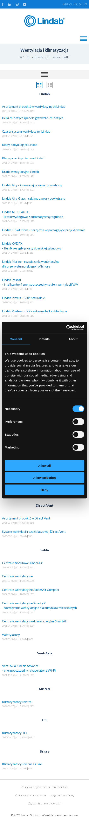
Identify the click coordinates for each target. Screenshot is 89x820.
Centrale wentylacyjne (44, 578)
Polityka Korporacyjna (30, 795)
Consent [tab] (16, 339)
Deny (44, 489)
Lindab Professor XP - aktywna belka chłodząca (44, 313)
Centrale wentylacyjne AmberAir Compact (44, 592)
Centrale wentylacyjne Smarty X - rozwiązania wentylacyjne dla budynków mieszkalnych (44, 608)
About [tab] (73, 339)
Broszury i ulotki (58, 57)
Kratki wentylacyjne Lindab (44, 174)
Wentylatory (44, 637)
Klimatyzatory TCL (44, 735)
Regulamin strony (62, 795)
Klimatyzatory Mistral (44, 704)
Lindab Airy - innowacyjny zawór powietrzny (44, 187)
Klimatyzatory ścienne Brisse (44, 766)
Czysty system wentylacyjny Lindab (44, 134)
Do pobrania (34, 57)
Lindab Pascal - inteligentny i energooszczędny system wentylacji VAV (44, 284)
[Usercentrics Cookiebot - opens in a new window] (66, 327)
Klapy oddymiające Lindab (44, 147)
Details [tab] (44, 339)
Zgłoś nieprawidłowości (44, 803)
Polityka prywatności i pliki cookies (45, 787)
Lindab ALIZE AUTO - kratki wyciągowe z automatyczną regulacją (44, 217)
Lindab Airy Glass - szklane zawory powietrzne (44, 201)
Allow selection (44, 477)
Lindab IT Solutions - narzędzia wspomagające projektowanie (44, 232)
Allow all (44, 465)
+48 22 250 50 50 (74, 4)
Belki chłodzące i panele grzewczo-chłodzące (44, 120)
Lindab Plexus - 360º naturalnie (44, 300)
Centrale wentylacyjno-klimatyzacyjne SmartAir (44, 623)
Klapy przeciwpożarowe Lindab (44, 160)
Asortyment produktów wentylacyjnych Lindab (44, 109)
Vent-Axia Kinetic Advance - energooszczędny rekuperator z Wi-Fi (44, 670)
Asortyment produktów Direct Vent (44, 520)
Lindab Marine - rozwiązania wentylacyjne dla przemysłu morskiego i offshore (44, 266)
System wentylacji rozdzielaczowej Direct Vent (44, 534)
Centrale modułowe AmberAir (44, 565)
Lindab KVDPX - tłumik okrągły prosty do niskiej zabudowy (44, 248)
